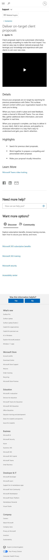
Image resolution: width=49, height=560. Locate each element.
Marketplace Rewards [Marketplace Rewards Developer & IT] (10, 502)
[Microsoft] (24, 2)
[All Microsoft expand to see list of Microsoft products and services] (3, 3)
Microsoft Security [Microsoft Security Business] (9, 439)
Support (6, 9)
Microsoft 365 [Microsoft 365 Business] (7, 452)
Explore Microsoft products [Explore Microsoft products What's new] (11, 340)
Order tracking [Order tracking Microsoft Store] (7, 373)
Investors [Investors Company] (6, 535)
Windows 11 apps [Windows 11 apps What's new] (8, 344)
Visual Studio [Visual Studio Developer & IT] (7, 506)
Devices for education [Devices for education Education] (10, 398)
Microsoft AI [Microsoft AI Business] (7, 435)
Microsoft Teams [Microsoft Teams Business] (8, 460)
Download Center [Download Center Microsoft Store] (8, 360)
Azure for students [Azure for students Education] (9, 423)
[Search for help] (9, 3)
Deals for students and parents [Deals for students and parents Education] (13, 419)
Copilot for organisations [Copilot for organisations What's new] (11, 327)
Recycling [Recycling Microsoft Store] (6, 377)
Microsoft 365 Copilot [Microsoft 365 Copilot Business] (10, 456)
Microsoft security (9, 265)
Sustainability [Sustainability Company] (7, 539)
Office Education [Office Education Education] (8, 410)
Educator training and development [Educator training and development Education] (14, 414)
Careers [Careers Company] (5, 518)
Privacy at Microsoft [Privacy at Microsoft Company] (9, 531)
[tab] (11, 225)
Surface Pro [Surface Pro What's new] (6, 314)
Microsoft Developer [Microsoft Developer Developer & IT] (9, 477)
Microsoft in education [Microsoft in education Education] (10, 393)
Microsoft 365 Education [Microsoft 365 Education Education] (11, 406)
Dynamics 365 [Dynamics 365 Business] (7, 448)
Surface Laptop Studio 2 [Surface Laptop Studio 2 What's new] (10, 323)
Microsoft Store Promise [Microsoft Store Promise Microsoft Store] (10, 381)
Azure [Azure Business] (5, 443)
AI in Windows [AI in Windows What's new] (7, 335)
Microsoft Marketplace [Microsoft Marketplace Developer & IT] (10, 494)
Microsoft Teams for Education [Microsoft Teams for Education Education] (12, 402)
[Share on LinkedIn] (9, 182)
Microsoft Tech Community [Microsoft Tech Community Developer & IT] (11, 489)
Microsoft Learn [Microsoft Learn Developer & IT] (8, 481)
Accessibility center (9, 275)
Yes (16, 300)
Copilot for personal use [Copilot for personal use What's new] (10, 331)
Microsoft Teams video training (14, 172)
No (32, 300)
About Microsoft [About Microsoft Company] (8, 523)
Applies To (8, 35)
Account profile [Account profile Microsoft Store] (8, 356)
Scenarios (7, 21)
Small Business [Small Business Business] (8, 465)
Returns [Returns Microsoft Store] (5, 369)
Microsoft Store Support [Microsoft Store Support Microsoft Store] (10, 364)
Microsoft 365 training (11, 256)
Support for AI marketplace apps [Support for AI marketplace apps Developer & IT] (13, 485)
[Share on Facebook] (4, 182)
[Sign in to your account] (45, 3)
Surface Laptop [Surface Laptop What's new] (8, 318)
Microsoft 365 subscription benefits (16, 246)
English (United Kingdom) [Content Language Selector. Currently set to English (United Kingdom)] (15, 547)
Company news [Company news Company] (8, 527)
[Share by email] (15, 182)
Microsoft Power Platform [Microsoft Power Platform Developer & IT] (11, 498)
